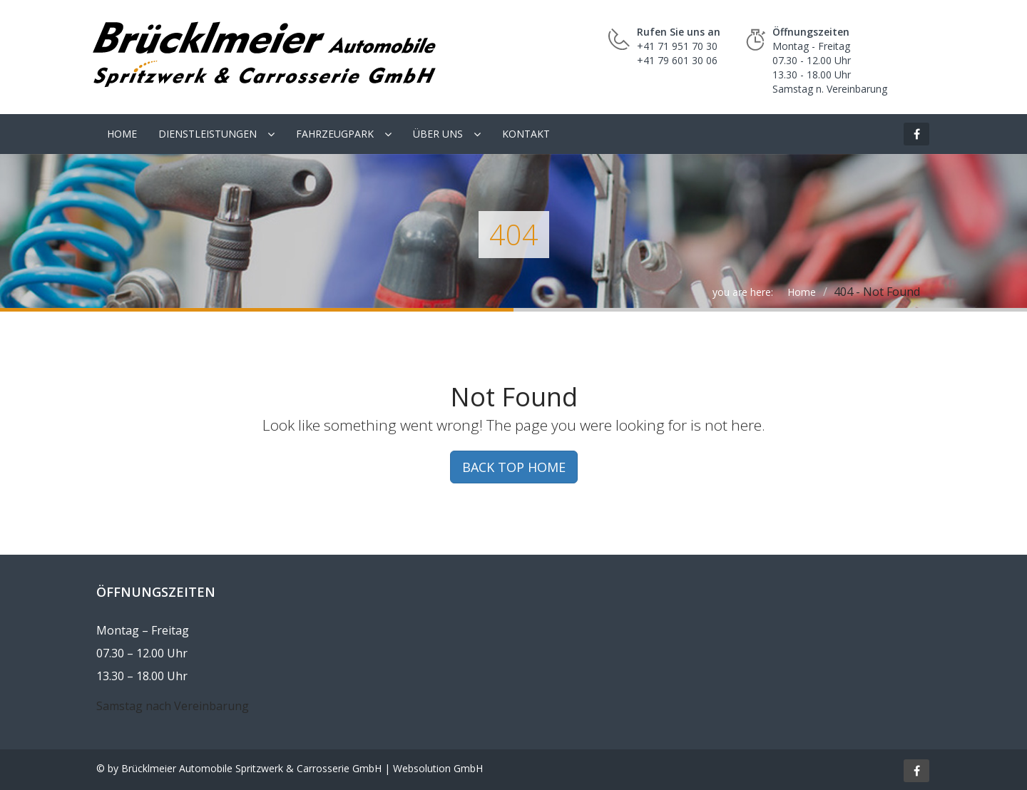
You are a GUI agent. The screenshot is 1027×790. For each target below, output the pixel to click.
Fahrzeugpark (335, 133)
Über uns (438, 133)
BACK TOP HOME (514, 467)
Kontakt (526, 133)
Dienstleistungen (207, 133)
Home (122, 133)
